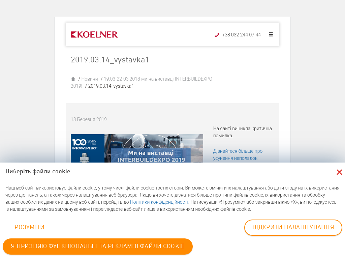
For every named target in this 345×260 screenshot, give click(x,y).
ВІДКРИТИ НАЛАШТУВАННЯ (293, 228)
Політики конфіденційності (159, 202)
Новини (89, 79)
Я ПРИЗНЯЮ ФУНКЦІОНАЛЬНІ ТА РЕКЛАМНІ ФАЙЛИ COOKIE (98, 246)
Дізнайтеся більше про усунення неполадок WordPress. (238, 158)
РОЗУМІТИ (29, 228)
